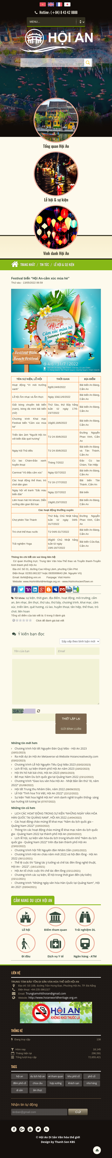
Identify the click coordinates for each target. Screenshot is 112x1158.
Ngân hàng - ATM (85, 956)
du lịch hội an (37, 1076)
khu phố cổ (74, 1076)
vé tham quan (55, 1076)
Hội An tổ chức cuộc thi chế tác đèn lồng (40, 871)
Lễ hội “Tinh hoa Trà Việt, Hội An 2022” (39, 793)
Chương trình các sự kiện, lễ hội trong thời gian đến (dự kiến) (53, 875)
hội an (19, 1076)
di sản (19, 1090)
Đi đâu (26, 956)
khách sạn (73, 1083)
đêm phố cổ (19, 1083)
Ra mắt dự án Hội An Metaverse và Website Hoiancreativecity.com (56, 756)
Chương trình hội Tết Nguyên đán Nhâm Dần (43, 850)
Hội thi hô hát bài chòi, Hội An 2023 (37, 773)
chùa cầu (38, 1083)
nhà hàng (92, 1083)
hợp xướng (56, 1083)
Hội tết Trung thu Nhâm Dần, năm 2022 (40, 789)
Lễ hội (26, 930)
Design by (58, 1142)
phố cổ (91, 1076)
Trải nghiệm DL (85, 930)
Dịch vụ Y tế (56, 956)
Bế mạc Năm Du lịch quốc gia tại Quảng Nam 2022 (46, 777)
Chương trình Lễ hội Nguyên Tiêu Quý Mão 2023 (45, 764)
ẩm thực (37, 1090)
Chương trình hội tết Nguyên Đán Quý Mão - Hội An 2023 (51, 748)
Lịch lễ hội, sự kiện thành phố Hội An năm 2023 (45, 768)
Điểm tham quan (55, 930)
